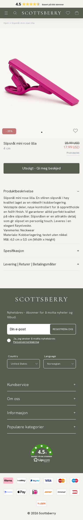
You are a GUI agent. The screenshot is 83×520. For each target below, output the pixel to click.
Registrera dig (63, 329)
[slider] (41, 4)
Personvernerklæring (26, 342)
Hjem (6, 23)
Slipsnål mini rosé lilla (23, 23)
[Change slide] (41, 132)
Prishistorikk (73, 152)
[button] (41, 5)
